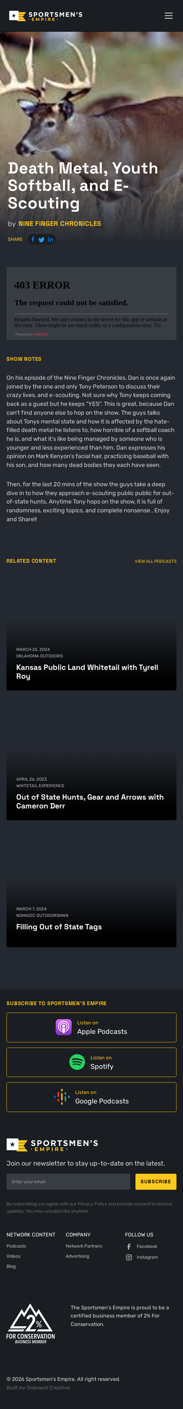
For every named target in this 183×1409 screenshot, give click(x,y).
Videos (14, 1256)
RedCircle (41, 334)
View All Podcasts (155, 561)
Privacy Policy (92, 1203)
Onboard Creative (48, 1387)
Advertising (77, 1256)
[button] (167, 16)
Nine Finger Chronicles (60, 223)
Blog (11, 1266)
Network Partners (84, 1246)
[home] (55, 16)
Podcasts (16, 1246)
